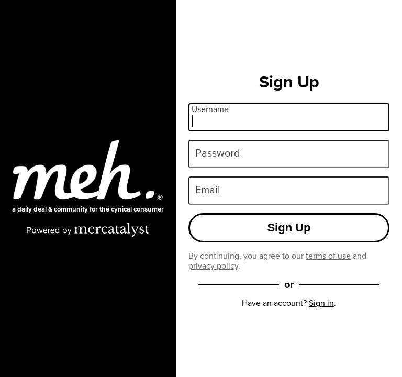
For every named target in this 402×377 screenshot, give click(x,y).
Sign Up (288, 227)
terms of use (328, 256)
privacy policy (213, 266)
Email (207, 189)
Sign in (321, 303)
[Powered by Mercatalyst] (88, 229)
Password (217, 153)
